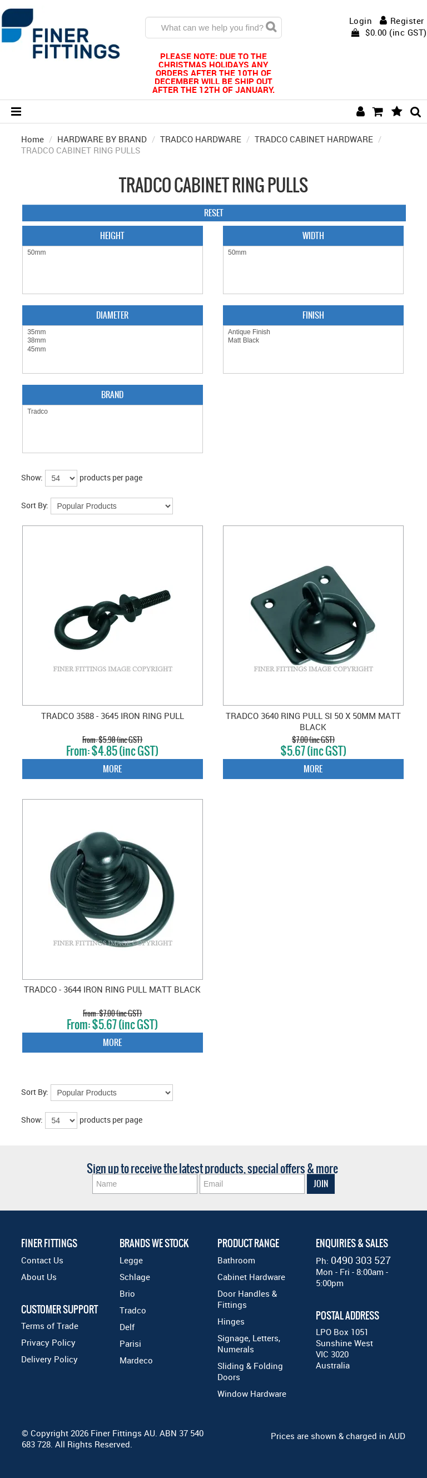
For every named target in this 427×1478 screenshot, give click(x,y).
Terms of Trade (49, 1325)
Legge (131, 1260)
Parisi (130, 1343)
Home (32, 139)
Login (361, 21)
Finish (313, 315)
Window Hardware (251, 1393)
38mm (112, 340)
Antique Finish (313, 332)
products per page (111, 477)
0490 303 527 (361, 1260)
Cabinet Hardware (251, 1276)
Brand (112, 394)
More (112, 768)
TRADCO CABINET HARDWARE (314, 139)
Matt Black (313, 340)
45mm (112, 349)
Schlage (135, 1276)
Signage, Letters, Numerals (248, 1343)
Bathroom (236, 1260)
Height (112, 235)
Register (407, 21)
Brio (127, 1293)
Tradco (112, 412)
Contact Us (42, 1260)
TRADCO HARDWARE (200, 139)
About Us (39, 1276)
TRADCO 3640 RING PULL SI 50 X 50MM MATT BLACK (313, 721)
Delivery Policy (49, 1359)
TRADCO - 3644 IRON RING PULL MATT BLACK (112, 989)
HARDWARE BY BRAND (102, 139)
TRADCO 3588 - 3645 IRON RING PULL (112, 715)
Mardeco (136, 1360)
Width (313, 235)
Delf (127, 1326)
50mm (112, 253)
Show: (32, 477)
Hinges (231, 1321)
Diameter (112, 315)
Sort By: (34, 505)
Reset (214, 212)
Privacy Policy (48, 1342)
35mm (112, 332)
